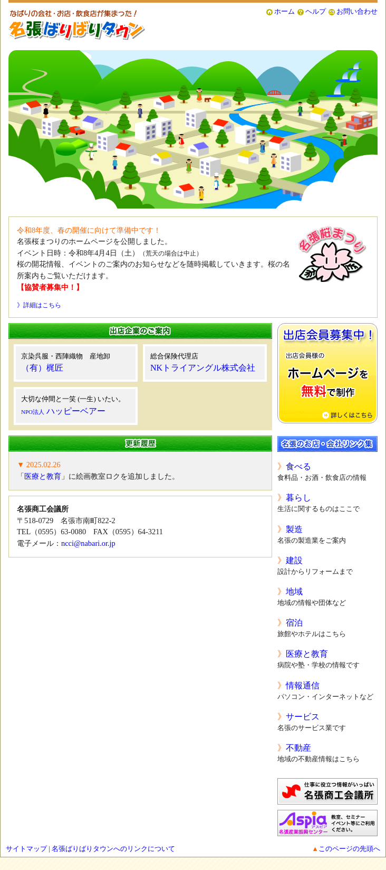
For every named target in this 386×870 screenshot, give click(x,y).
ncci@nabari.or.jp (88, 543)
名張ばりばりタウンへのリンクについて (113, 849)
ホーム (284, 11)
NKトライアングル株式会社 (202, 367)
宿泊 (294, 622)
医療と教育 (42, 476)
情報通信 (303, 685)
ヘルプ (315, 11)
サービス (303, 716)
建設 (294, 560)
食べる (298, 466)
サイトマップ (26, 849)
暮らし (298, 497)
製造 (294, 529)
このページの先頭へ (349, 849)
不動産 (298, 747)
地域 (294, 591)
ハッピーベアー (63, 410)
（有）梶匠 (42, 367)
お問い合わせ (357, 11)
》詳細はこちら (39, 305)
